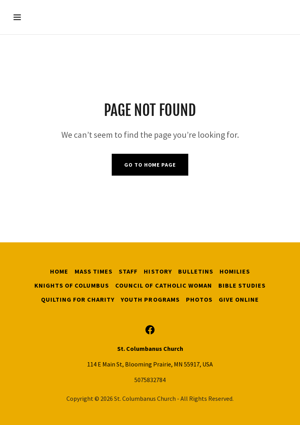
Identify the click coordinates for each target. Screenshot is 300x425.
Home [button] (59, 271)
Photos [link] (199, 299)
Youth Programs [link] (150, 299)
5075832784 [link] (150, 380)
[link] (150, 330)
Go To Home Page (149, 164)
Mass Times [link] (93, 271)
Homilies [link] (235, 271)
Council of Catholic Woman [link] (163, 285)
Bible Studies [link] (242, 285)
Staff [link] (128, 271)
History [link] (157, 271)
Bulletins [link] (195, 271)
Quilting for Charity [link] (77, 299)
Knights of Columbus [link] (71, 285)
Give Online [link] (239, 299)
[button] (41, 17)
